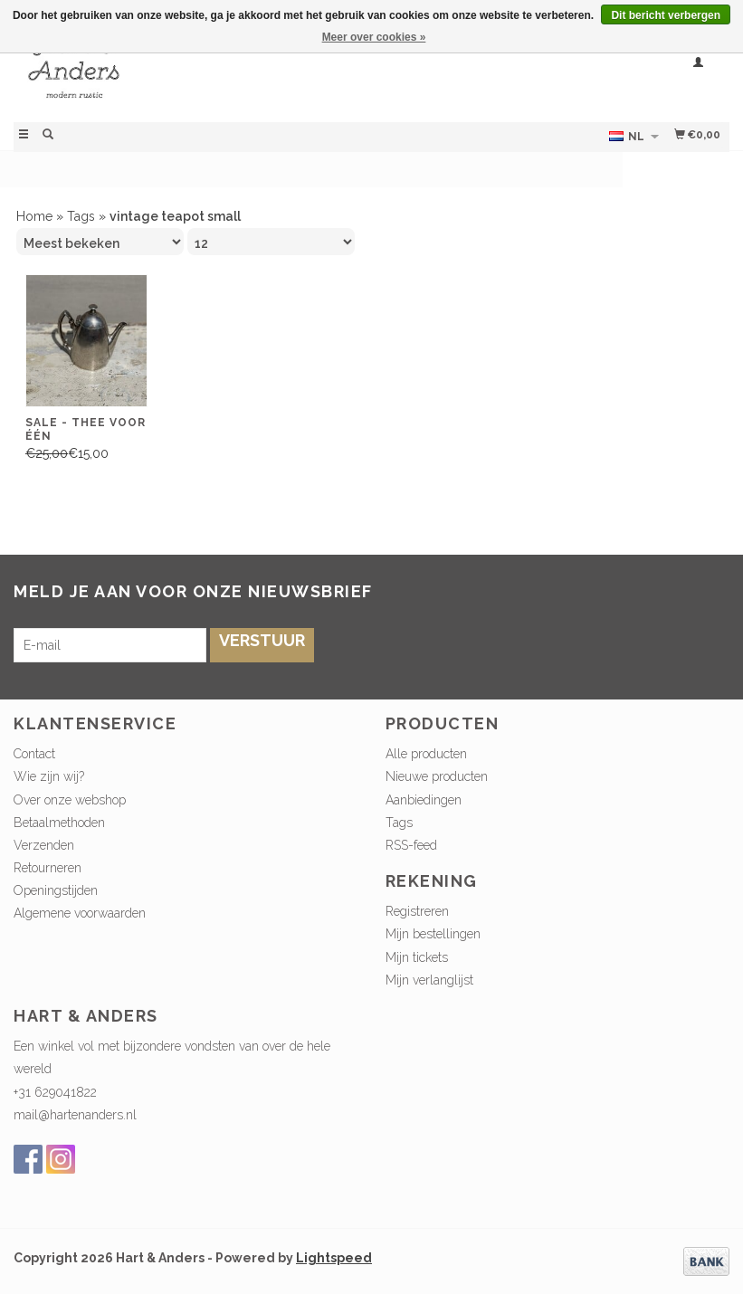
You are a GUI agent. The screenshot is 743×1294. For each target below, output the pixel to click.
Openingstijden (56, 890)
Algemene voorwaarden (80, 913)
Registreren (417, 911)
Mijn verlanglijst (429, 980)
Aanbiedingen (424, 800)
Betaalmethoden (59, 822)
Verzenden (44, 845)
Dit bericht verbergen (665, 15)
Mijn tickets (417, 957)
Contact (34, 754)
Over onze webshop (70, 800)
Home (34, 216)
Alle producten (426, 754)
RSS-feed (411, 845)
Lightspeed (334, 1258)
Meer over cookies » (374, 37)
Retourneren (47, 868)
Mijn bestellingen (433, 934)
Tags (81, 216)
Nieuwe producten (437, 776)
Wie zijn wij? (49, 776)
